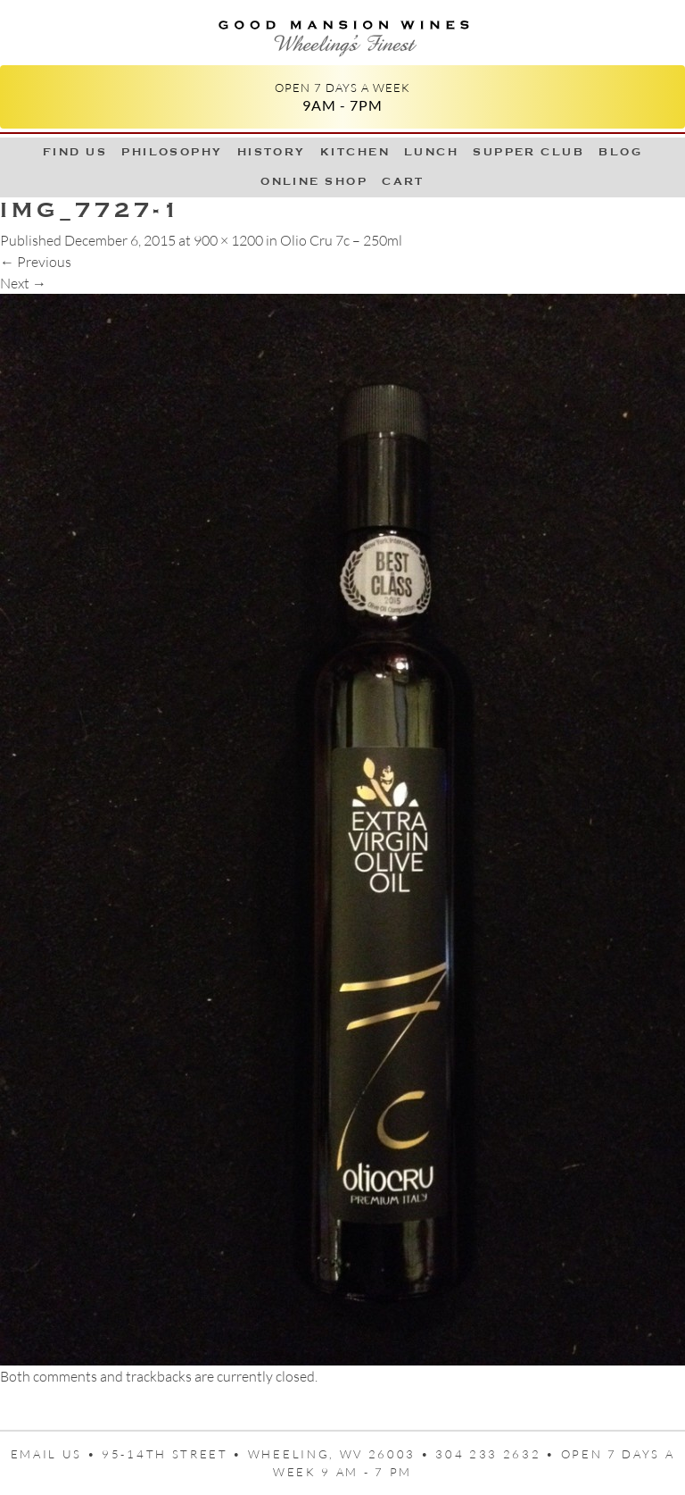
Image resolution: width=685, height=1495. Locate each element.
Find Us (75, 152)
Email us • (57, 1454)
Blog (620, 152)
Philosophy (172, 152)
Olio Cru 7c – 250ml (341, 240)
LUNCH (431, 152)
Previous (35, 262)
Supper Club (528, 152)
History (271, 152)
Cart (403, 181)
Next (23, 283)
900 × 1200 (228, 240)
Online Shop (313, 181)
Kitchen (355, 152)
